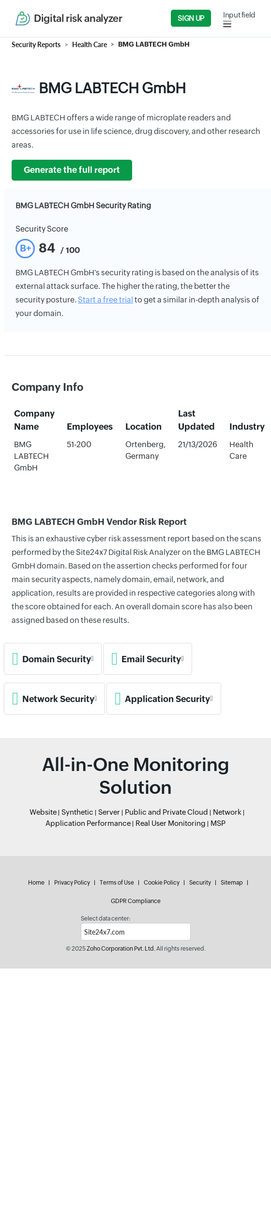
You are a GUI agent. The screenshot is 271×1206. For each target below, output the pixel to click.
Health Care (89, 44)
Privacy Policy (72, 882)
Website (43, 812)
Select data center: (105, 918)
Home (36, 882)
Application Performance (88, 823)
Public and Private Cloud (166, 812)
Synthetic (77, 812)
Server (109, 812)
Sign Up (191, 18)
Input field (239, 15)
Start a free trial (105, 299)
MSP (218, 823)
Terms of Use (117, 882)
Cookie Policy (162, 882)
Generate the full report (72, 170)
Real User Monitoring (171, 823)
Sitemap (232, 882)
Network (227, 812)
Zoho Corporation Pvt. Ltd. (121, 948)
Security (200, 882)
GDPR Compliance (136, 901)
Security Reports (36, 44)
